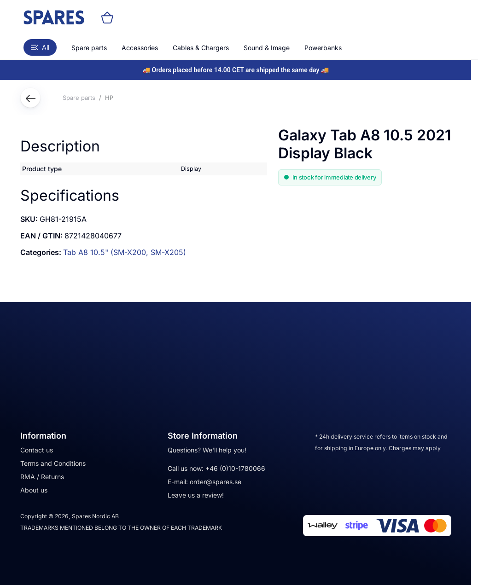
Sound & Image (267, 48)
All (40, 47)
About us (33, 490)
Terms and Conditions (53, 463)
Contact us (36, 450)
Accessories (140, 48)
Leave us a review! (196, 495)
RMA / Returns (42, 477)
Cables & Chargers (201, 48)
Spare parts (89, 48)
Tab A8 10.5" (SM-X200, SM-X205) (124, 252)
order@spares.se (215, 482)
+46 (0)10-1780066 (235, 468)
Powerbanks (323, 48)
